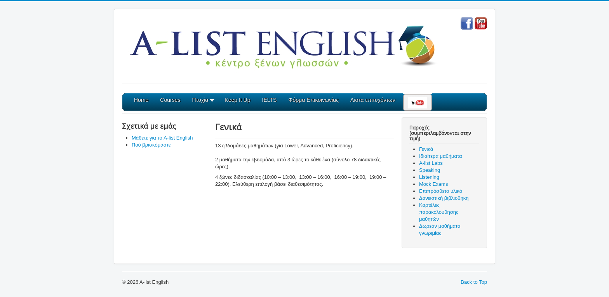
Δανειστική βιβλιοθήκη (443, 198)
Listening (429, 177)
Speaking (429, 170)
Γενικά (426, 149)
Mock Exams (433, 184)
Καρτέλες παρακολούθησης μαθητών (438, 212)
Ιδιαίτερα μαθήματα (440, 156)
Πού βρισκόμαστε (151, 145)
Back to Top (474, 282)
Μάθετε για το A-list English (162, 138)
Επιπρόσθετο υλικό (440, 191)
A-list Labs (431, 163)
